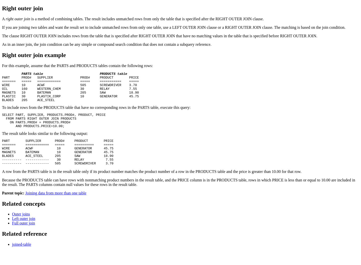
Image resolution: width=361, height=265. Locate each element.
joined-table (21, 258)
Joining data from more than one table (55, 207)
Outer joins (21, 228)
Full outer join (23, 237)
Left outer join (23, 233)
